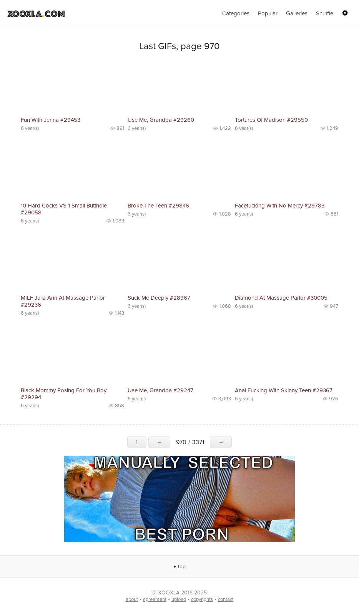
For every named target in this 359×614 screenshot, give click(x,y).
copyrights (202, 599)
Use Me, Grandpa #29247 (160, 390)
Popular (268, 13)
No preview (72, 87)
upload (178, 599)
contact (226, 599)
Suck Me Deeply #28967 (159, 297)
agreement (154, 599)
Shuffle (324, 13)
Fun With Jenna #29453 (50, 119)
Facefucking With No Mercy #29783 (279, 205)
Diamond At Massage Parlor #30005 (281, 297)
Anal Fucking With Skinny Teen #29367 (283, 390)
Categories (235, 13)
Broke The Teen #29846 (158, 205)
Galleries (296, 13)
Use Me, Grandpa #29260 (161, 119)
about (132, 599)
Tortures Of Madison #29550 (271, 119)
